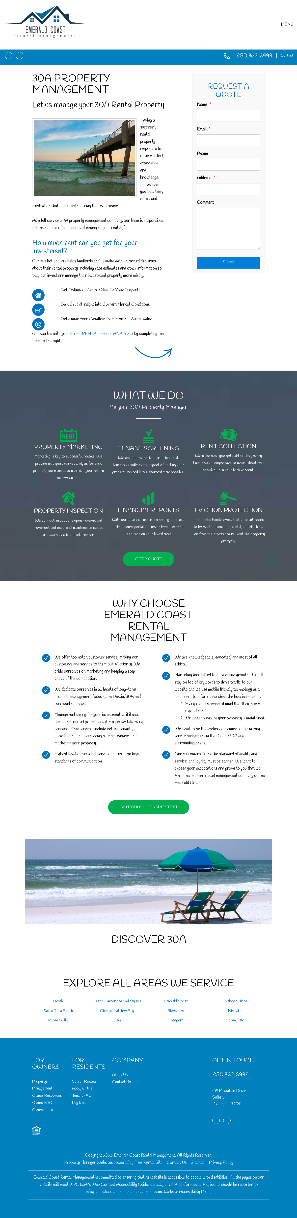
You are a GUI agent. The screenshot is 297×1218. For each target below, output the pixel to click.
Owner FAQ (42, 1102)
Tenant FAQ (82, 1095)
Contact (287, 55)
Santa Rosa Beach (58, 1011)
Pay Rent (79, 1102)
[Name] (228, 116)
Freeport (176, 1020)
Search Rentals (84, 1081)
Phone (202, 154)
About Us (120, 1074)
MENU (287, 24)
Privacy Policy (221, 1163)
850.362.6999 (254, 56)
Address (204, 178)
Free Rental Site (148, 1163)
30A (117, 1020)
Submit (229, 262)
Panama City (58, 1020)
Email (201, 129)
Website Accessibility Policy (187, 1192)
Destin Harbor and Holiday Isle (117, 1001)
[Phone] (228, 165)
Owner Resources (47, 1095)
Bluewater (175, 1011)
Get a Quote (148, 559)
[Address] (228, 189)
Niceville (235, 1011)
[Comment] (228, 229)
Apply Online (82, 1088)
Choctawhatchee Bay (117, 1011)
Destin (58, 1001)
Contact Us (121, 1082)
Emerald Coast (176, 1001)
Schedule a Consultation (148, 807)
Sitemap (198, 1163)
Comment (205, 202)
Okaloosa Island (234, 1001)
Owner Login (42, 1110)
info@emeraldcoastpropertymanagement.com (124, 1192)
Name (202, 105)
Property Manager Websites (88, 1163)
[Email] (228, 140)
